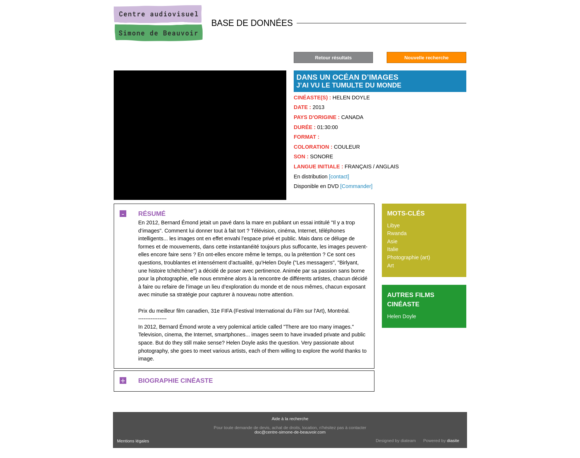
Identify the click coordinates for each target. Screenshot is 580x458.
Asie (392, 241)
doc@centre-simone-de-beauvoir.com (290, 432)
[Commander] (356, 186)
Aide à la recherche (289, 418)
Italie (392, 249)
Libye (393, 225)
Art (390, 265)
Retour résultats (333, 57)
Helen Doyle (401, 316)
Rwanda (397, 233)
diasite (453, 440)
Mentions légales (133, 441)
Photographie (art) (408, 257)
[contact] (339, 176)
